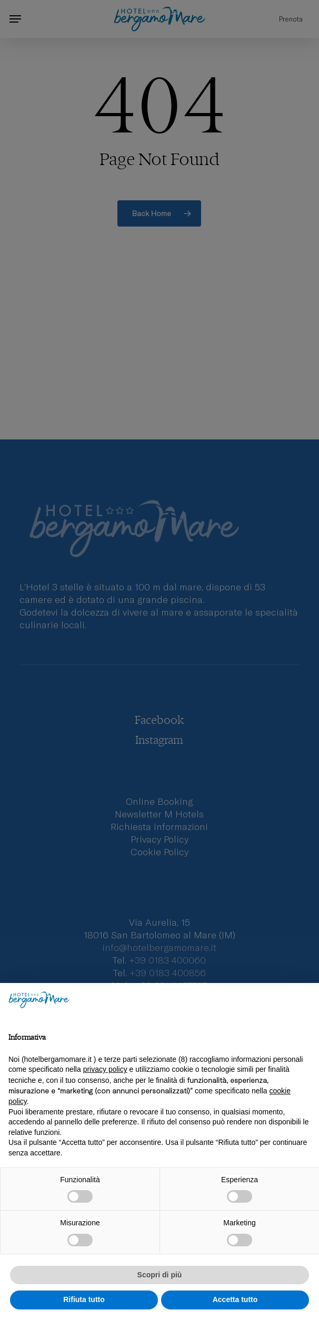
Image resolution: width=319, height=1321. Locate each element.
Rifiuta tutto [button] (84, 1299)
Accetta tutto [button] (235, 1299)
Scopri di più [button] (159, 1275)
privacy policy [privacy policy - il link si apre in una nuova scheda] (105, 1069)
